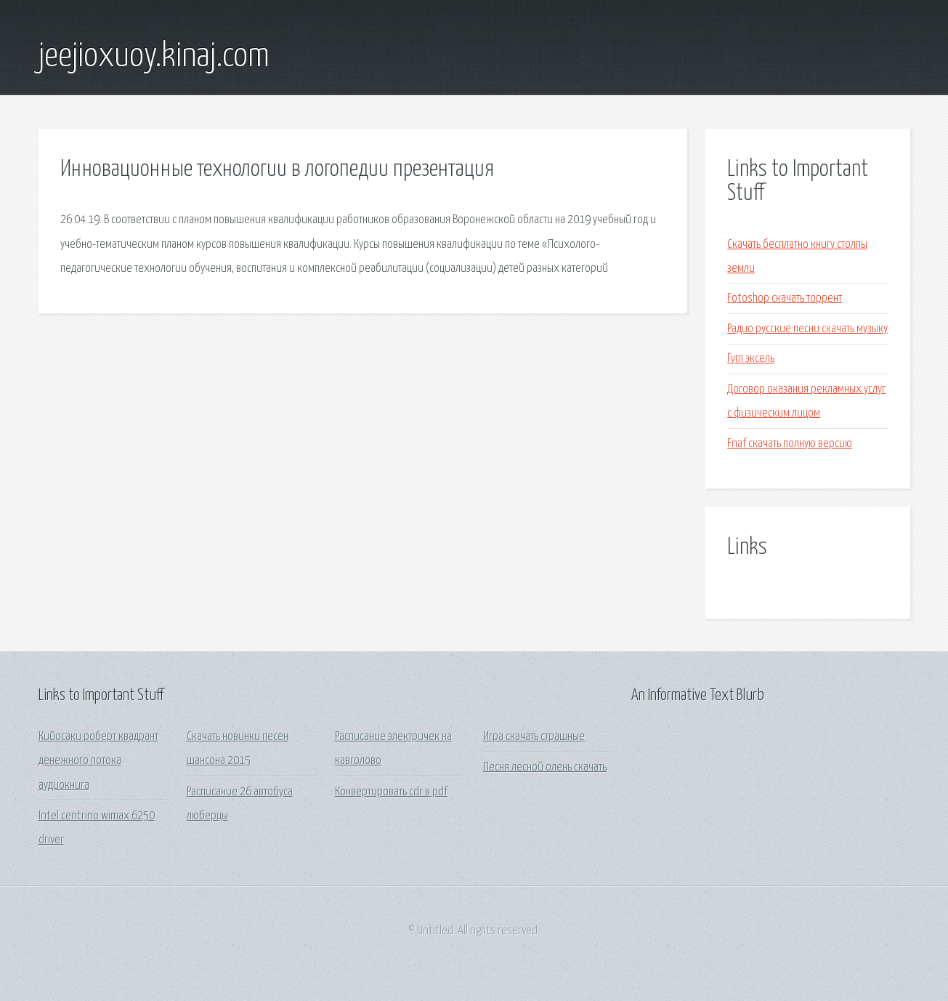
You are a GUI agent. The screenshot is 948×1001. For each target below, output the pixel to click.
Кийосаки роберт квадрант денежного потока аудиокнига (98, 761)
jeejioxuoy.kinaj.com (154, 56)
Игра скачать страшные (534, 737)
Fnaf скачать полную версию (789, 444)
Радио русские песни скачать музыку (807, 329)
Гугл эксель (750, 359)
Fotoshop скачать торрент (784, 298)
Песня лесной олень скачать (545, 767)
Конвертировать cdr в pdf (391, 792)
